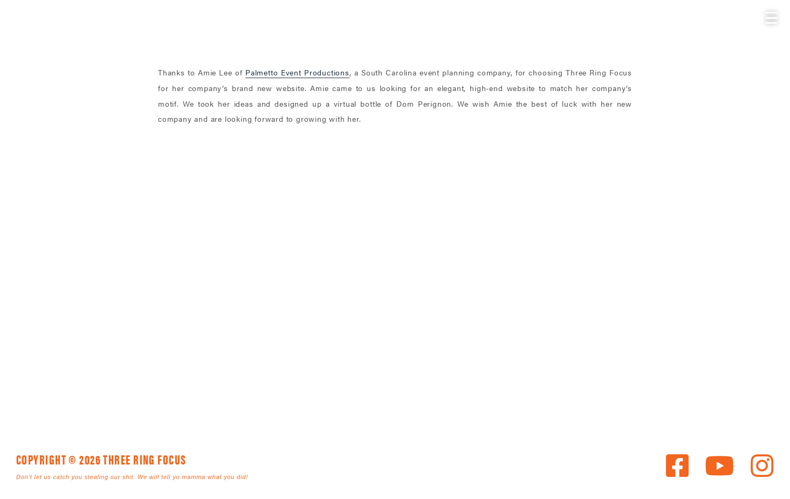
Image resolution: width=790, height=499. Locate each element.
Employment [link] (305, 397)
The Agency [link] (423, 384)
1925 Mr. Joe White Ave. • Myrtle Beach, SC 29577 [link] (370, 302)
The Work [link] (324, 384)
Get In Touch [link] (190, 397)
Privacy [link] (401, 397)
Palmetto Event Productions (297, 72)
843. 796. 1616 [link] (471, 302)
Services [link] (234, 384)
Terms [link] (472, 397)
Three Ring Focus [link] (36, 31)
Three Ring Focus (395, 254)
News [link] (506, 384)
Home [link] (161, 384)
